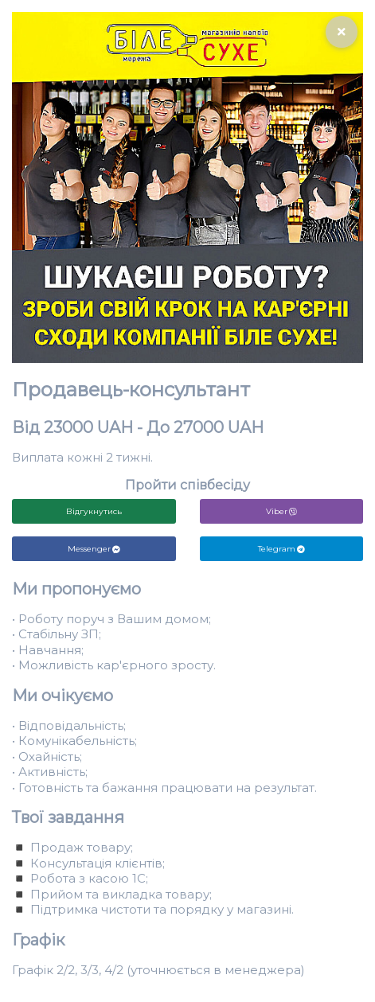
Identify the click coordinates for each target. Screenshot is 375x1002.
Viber (281, 511)
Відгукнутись (94, 511)
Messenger (94, 549)
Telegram (281, 549)
